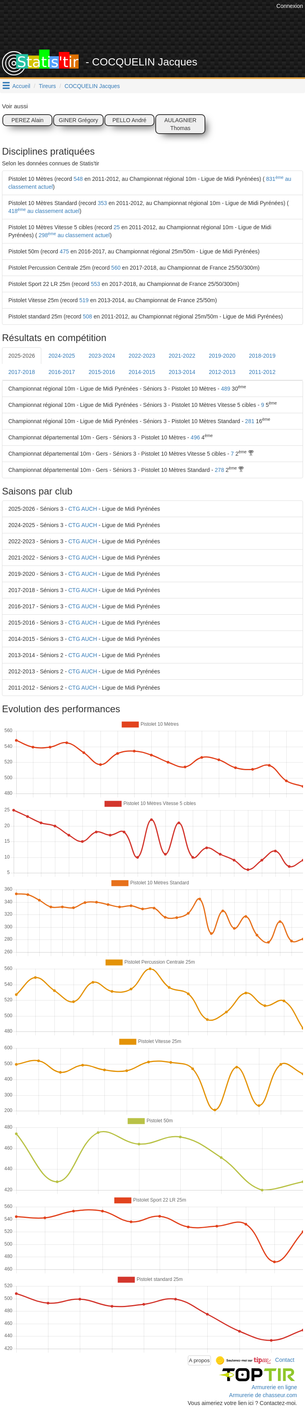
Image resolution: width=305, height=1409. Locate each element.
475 (64, 251)
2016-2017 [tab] (61, 372)
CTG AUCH (82, 509)
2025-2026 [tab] (21, 356)
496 (195, 437)
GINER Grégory (78, 120)
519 (84, 300)
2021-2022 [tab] (182, 356)
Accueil (21, 86)
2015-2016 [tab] (102, 372)
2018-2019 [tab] (262, 356)
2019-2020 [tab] (222, 356)
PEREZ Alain (28, 120)
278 (219, 470)
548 (78, 179)
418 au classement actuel (43, 211)
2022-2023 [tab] (142, 356)
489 (225, 388)
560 (115, 268)
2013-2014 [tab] (182, 372)
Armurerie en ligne (274, 1387)
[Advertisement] (158, 30)
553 (95, 284)
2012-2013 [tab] (222, 372)
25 (117, 227)
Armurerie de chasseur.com (263, 1395)
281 (249, 421)
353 (102, 203)
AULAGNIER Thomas (180, 124)
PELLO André (129, 120)
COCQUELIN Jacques (92, 86)
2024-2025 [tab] (61, 356)
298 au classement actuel (73, 235)
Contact (284, 1360)
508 (87, 316)
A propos (199, 1360)
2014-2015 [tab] (142, 372)
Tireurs (47, 86)
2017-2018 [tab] (21, 372)
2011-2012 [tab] (262, 372)
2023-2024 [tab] (102, 356)
